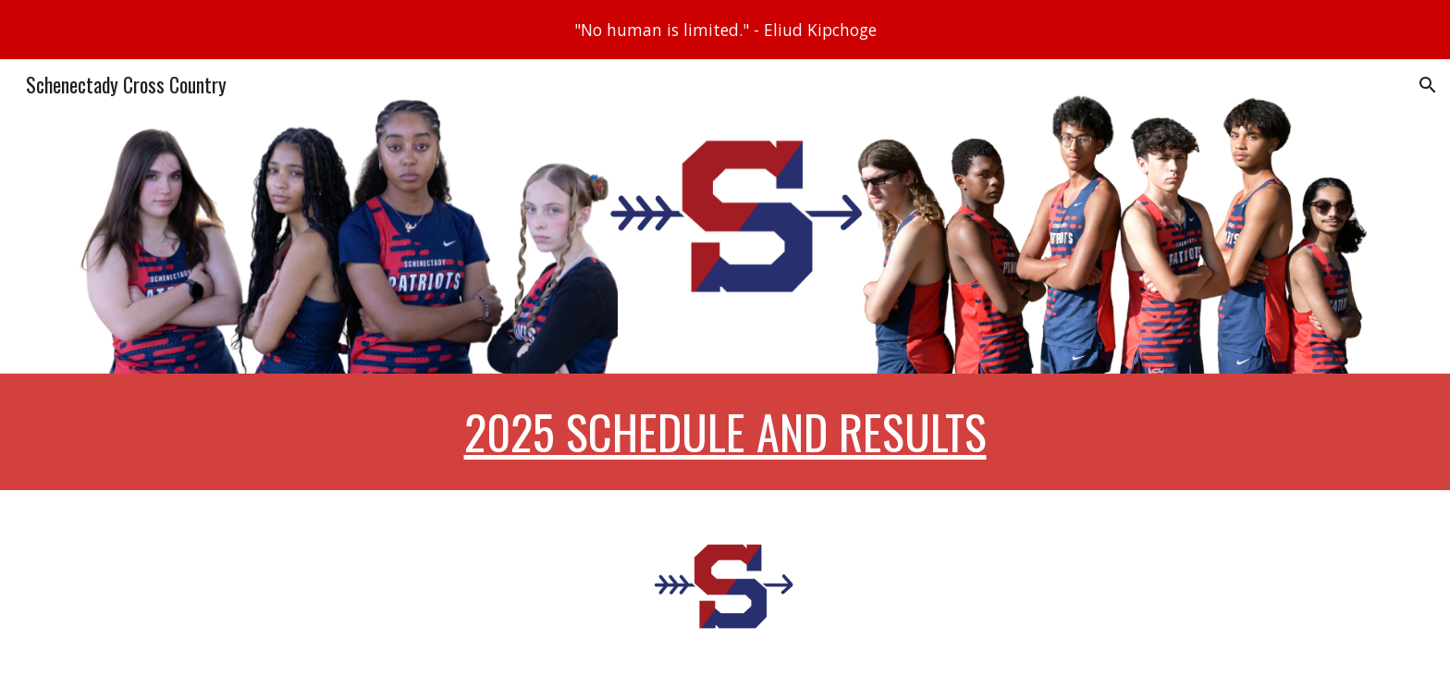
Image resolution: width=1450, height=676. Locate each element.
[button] (1428, 85)
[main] (725, 432)
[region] (725, 29)
